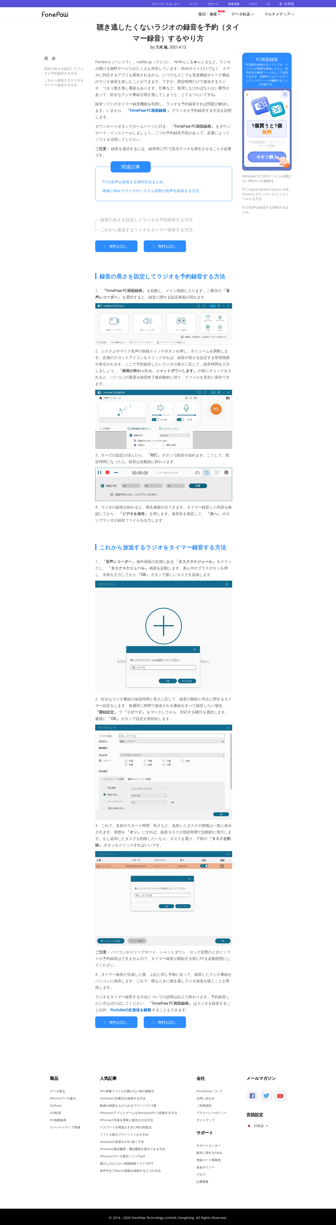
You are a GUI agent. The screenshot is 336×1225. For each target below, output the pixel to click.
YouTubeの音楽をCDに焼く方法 (122, 1139)
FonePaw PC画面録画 (148, 110)
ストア (193, 4)
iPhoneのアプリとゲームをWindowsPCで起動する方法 (138, 1111)
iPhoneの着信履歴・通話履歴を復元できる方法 (132, 1147)
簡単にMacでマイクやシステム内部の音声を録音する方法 (150, 190)
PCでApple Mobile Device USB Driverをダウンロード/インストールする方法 (265, 194)
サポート (213, 4)
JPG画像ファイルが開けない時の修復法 (127, 1089)
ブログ (253, 4)
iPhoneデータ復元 (63, 1096)
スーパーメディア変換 (65, 1125)
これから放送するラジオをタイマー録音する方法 (64, 82)
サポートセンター (208, 1143)
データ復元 (57, 1089)
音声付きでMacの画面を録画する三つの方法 (130, 1168)
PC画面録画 (267, 59)
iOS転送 (55, 1111)
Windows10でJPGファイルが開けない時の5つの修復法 (266, 178)
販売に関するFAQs (209, 1150)
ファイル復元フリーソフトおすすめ (124, 1132)
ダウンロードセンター (166, 4)
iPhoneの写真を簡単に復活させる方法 (126, 1118)
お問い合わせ (205, 1096)
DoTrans (56, 1103)
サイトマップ (205, 1118)
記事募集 (202, 1179)
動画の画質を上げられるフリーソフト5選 (128, 1103)
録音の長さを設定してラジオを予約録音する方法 (64, 70)
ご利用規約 (204, 1103)
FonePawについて (209, 1089)
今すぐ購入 (266, 157)
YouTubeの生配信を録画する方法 (123, 1096)
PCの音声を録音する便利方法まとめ (132, 181)
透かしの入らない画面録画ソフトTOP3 (126, 1161)
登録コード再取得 (208, 1158)
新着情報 (233, 4)
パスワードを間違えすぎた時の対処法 (125, 1125)
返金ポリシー (205, 1165)
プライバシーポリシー (211, 1111)
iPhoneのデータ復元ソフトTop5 (122, 1154)
